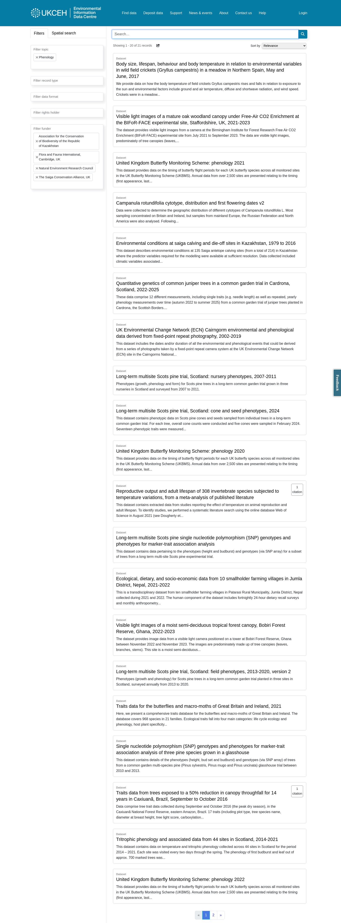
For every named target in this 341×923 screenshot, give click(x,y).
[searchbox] (34, 65)
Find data (129, 13)
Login (303, 13)
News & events (200, 13)
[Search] (302, 34)
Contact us (243, 13)
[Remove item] (37, 57)
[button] (158, 45)
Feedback (337, 383)
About (223, 13)
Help (262, 13)
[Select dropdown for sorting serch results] (284, 46)
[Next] (221, 915)
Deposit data (153, 13)
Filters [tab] (39, 33)
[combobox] (67, 57)
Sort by (255, 45)
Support (176, 13)
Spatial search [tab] (64, 33)
